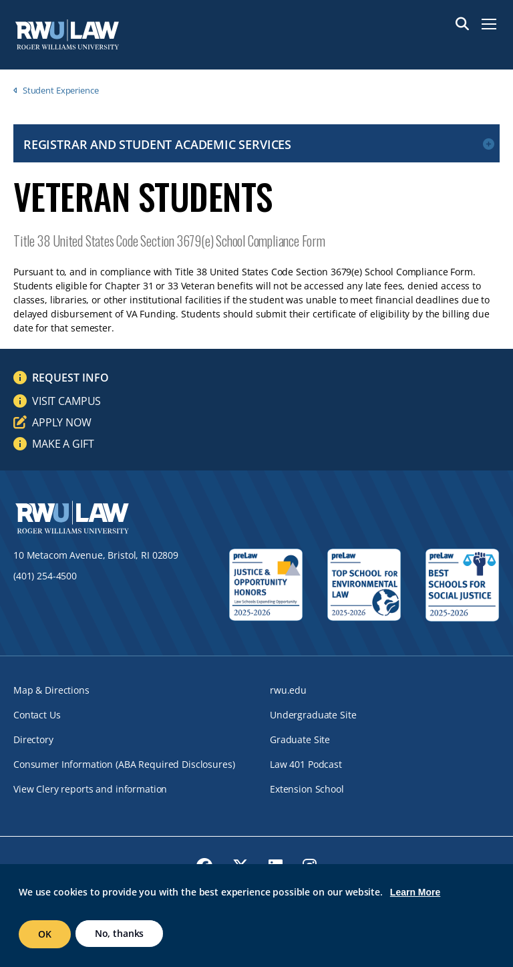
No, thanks (119, 933)
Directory (33, 739)
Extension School (307, 789)
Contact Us (37, 714)
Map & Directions (51, 690)
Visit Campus (66, 401)
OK (44, 934)
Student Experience (61, 90)
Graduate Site (300, 739)
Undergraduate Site (313, 714)
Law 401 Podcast (306, 764)
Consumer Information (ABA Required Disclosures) (123, 764)
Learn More (415, 892)
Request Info (70, 377)
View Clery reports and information (90, 789)
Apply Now (62, 422)
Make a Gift (63, 443)
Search (462, 24)
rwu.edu (288, 690)
